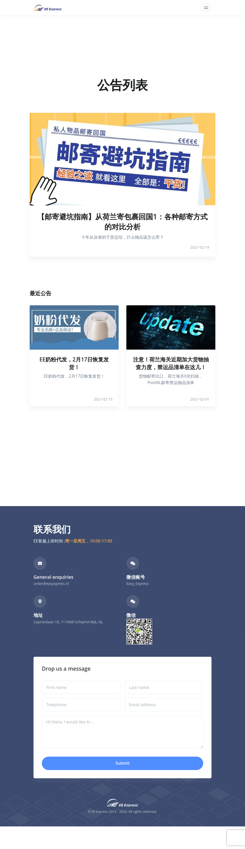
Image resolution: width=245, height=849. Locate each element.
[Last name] (164, 695)
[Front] (48, 7)
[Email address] (164, 712)
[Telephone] (81, 712)
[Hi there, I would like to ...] (122, 739)
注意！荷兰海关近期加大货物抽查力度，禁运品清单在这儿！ (171, 363)
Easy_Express (137, 591)
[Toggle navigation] (205, 7)
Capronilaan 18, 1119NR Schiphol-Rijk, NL (68, 629)
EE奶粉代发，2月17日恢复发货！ (74, 363)
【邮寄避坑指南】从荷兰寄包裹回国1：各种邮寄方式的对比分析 (122, 221)
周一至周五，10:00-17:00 (88, 548)
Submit (123, 771)
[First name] (81, 695)
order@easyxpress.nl (51, 591)
